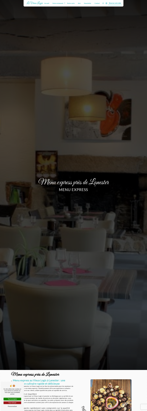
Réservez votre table (115, 3)
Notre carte (71, 3)
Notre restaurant (57, 3)
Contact (97, 3)
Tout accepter (12, 399)
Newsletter (87, 3)
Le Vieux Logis (34, 3)
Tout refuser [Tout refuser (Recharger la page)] (12, 403)
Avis (79, 3)
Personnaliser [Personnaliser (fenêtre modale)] (12, 406)
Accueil (46, 3)
